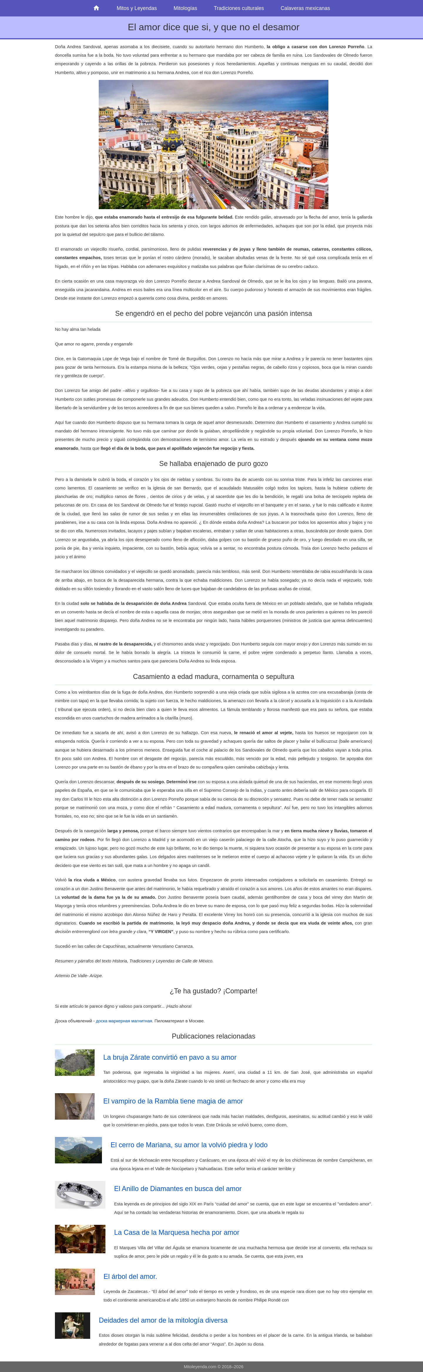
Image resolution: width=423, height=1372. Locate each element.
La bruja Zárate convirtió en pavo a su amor (170, 1057)
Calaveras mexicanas (305, 8)
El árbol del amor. (130, 1276)
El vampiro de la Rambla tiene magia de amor (173, 1101)
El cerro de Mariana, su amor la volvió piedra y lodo (189, 1145)
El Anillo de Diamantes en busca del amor (178, 1188)
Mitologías (185, 8)
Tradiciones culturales (239, 8)
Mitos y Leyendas (137, 8)
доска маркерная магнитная (124, 1021)
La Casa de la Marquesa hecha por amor (176, 1232)
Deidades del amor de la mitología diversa (163, 1320)
